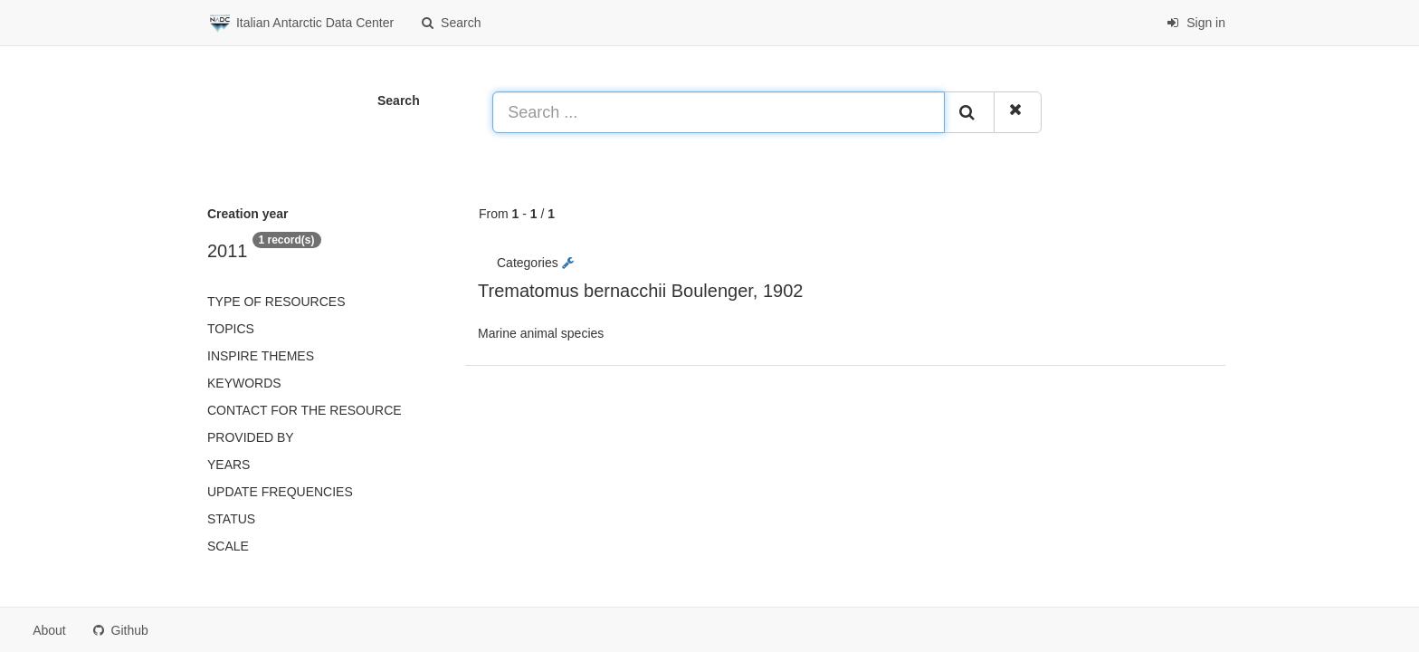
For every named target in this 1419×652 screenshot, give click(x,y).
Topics (230, 328)
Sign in (1196, 22)
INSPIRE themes (260, 356)
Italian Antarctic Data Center (300, 23)
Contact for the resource (304, 410)
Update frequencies (280, 491)
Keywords (244, 383)
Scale (228, 546)
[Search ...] (718, 112)
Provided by (250, 437)
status (231, 519)
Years (228, 464)
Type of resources (276, 301)
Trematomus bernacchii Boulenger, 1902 (640, 291)
